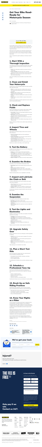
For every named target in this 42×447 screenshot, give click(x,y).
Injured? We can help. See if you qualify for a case (21, 5)
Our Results (13, 2)
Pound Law (26, 423)
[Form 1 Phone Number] (27, 384)
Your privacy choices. (36, 442)
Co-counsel (26, 426)
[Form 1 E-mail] (31, 387)
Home (10, 8)
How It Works (16, 426)
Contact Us (16, 429)
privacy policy (29, 405)
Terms (34, 404)
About (25, 2)
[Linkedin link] (39, 421)
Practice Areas (20, 2)
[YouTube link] (34, 421)
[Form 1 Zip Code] (34, 384)
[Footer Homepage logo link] (7, 420)
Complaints (26, 422)
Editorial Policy (25, 428)
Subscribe (37, 347)
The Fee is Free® (21, 423)
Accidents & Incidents (17, 8)
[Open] (29, 2)
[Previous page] (15, 334)
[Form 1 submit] (31, 408)
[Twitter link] (30, 421)
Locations (16, 2)
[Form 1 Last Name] (34, 382)
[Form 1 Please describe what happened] (31, 394)
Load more (4, 366)
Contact (27, 2)
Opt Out (25, 425)
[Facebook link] (32, 421)
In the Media (20, 427)
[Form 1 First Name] (27, 382)
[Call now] (37, 2)
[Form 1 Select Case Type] (31, 390)
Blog (13, 8)
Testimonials (21, 429)
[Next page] (26, 334)
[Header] (4, 2)
